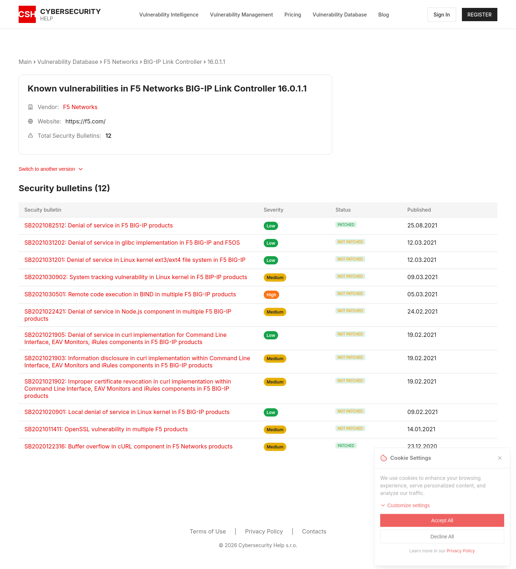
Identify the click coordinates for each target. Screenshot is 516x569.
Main (25, 61)
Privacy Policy (264, 531)
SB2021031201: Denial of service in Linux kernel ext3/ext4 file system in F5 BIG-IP (134, 259)
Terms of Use (208, 531)
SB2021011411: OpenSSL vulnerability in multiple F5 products (106, 429)
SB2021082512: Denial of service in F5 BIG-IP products (98, 225)
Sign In (442, 14)
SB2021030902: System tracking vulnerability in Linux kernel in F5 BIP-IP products (135, 277)
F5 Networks (121, 61)
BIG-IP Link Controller (173, 61)
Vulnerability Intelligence (169, 14)
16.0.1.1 (216, 61)
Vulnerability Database (340, 14)
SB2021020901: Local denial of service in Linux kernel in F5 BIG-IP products (127, 411)
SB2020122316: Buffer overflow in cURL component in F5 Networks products (128, 446)
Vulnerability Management (241, 14)
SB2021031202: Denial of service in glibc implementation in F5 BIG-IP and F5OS (132, 242)
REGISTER (480, 14)
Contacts (314, 531)
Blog (383, 14)
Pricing (293, 14)
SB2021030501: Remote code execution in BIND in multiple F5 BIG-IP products (130, 294)
